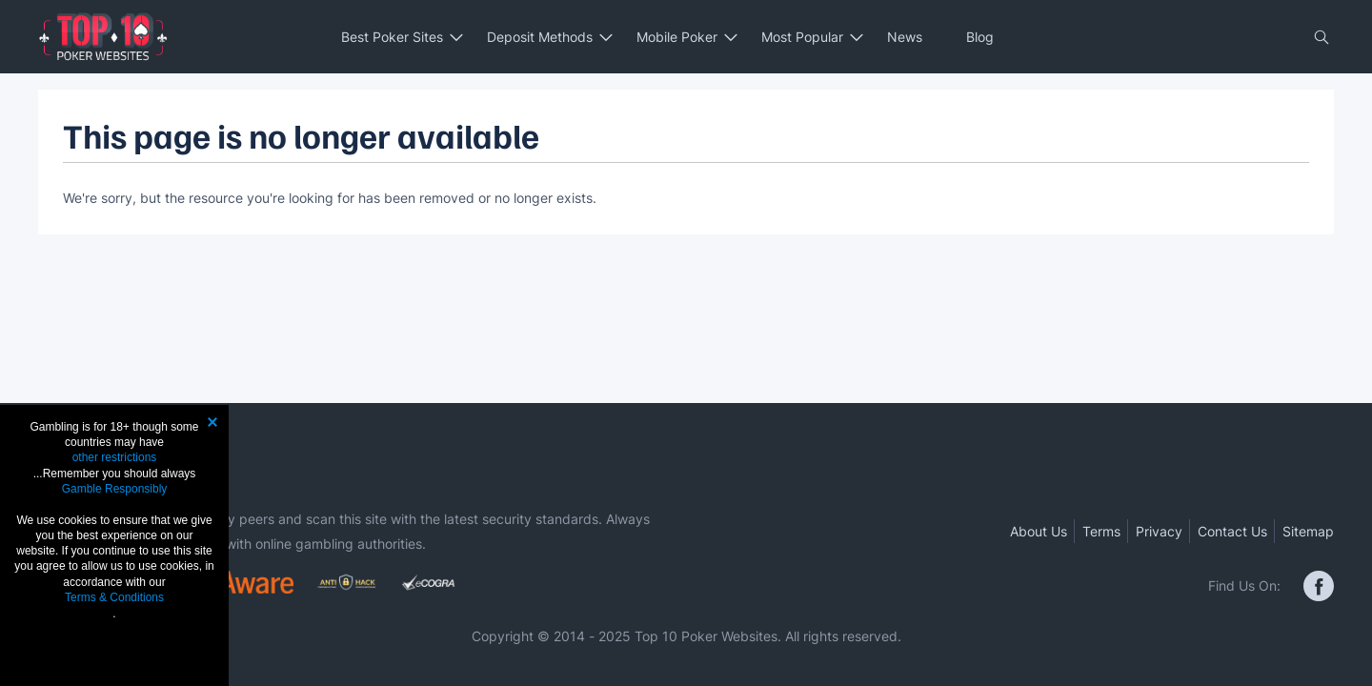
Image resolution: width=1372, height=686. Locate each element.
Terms (1101, 531)
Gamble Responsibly (115, 488)
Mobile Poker (676, 37)
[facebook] (1318, 586)
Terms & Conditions (114, 597)
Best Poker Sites (392, 37)
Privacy (1159, 531)
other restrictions (114, 457)
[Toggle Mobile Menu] (48, 37)
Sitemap (1308, 531)
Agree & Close (115, 649)
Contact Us (1232, 531)
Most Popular (802, 37)
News (904, 37)
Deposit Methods (540, 37)
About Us (1038, 531)
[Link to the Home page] (103, 36)
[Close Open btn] (1321, 37)
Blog (980, 37)
